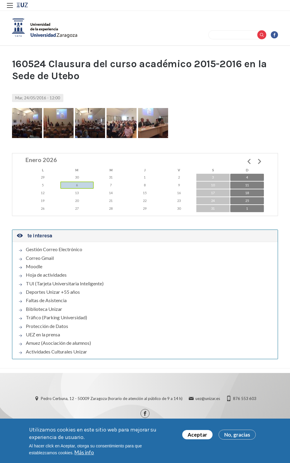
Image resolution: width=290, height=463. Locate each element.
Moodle (34, 266)
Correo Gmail (40, 258)
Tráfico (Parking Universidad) (56, 317)
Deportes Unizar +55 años (53, 292)
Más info (84, 452)
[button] (27, 123)
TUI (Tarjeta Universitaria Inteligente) (65, 283)
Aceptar (197, 434)
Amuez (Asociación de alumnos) (58, 343)
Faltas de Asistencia (46, 300)
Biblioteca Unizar (44, 309)
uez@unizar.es (207, 398)
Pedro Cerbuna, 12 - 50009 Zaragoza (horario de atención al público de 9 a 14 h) (112, 398)
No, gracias (237, 434)
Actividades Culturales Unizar (56, 351)
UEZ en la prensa (43, 334)
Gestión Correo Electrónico (54, 249)
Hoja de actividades (46, 275)
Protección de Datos (47, 326)
